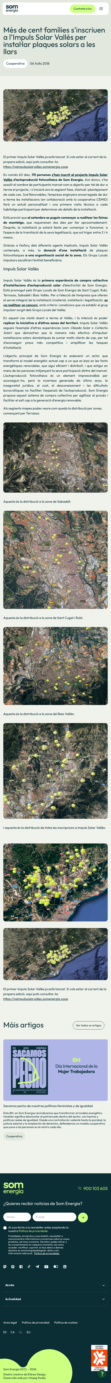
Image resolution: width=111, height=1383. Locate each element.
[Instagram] (12, 1267)
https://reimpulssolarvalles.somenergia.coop (35, 167)
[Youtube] (46, 1267)
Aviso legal (10, 1322)
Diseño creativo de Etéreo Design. (24, 1374)
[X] (29, 1267)
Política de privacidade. (47, 1253)
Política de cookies (66, 1322)
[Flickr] (55, 1267)
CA (13, 1332)
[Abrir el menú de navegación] (101, 9)
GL (21, 1332)
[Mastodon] (4, 1267)
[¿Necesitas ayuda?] (102, 1374)
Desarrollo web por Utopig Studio (24, 1378)
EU (28, 1332)
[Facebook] (20, 1267)
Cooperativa (15, 64)
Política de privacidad (35, 1322)
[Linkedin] (64, 1267)
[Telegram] (37, 1267)
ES (5, 1332)
